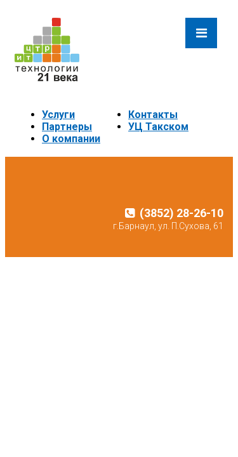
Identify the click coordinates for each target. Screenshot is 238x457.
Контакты (153, 115)
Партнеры (67, 127)
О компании (71, 139)
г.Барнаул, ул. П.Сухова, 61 (168, 226)
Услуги (58, 115)
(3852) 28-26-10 (174, 213)
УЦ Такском (158, 127)
